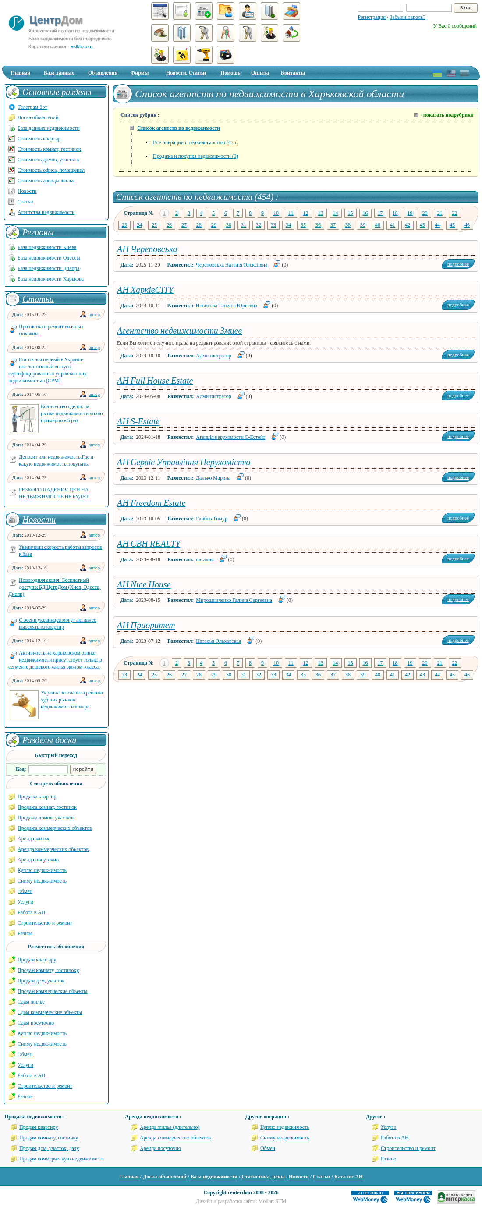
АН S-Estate (138, 421)
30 (228, 225)
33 (273, 225)
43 (422, 225)
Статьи (25, 202)
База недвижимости (214, 1177)
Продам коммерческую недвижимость (62, 1159)
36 (318, 225)
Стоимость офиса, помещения (51, 170)
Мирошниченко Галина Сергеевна (234, 600)
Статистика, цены (262, 1177)
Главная (20, 73)
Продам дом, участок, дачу (49, 1148)
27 (184, 225)
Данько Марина (213, 478)
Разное (25, 933)
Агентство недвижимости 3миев (179, 330)
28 (199, 225)
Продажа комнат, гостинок (47, 807)
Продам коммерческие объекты (52, 991)
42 (407, 225)
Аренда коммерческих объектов (53, 849)
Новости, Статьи (186, 73)
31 (243, 225)
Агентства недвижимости (46, 212)
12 (305, 213)
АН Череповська (147, 249)
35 (303, 225)
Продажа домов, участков (46, 818)
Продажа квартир (37, 797)
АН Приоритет (146, 625)
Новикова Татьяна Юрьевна (226, 305)
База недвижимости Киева (47, 247)
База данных (59, 73)
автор (94, 314)
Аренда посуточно (38, 860)
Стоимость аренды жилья (46, 181)
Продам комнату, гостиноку (48, 970)
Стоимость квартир (39, 138)
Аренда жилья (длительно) (170, 1127)
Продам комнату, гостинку (48, 1138)
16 (365, 213)
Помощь (230, 73)
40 (377, 225)
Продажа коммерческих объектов (55, 828)
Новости (27, 191)
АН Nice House (144, 584)
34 (288, 225)
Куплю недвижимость (42, 870)
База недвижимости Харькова (51, 279)
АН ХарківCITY (145, 290)
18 (395, 213)
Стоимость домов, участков (48, 160)
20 (425, 213)
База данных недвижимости (49, 128)
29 (213, 225)
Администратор (213, 355)
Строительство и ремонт (45, 923)
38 (348, 225)
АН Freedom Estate (151, 503)
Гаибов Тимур (211, 519)
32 (258, 225)
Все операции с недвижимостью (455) (195, 142)
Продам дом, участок (41, 981)
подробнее (458, 264)
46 (467, 225)
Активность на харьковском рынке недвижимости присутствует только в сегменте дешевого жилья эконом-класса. (55, 660)
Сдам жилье (31, 1002)
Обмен (25, 891)
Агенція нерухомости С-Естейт (230, 437)
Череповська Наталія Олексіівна (231, 265)
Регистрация (372, 17)
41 (392, 225)
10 (276, 213)
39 (362, 225)
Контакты (293, 73)
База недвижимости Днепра (48, 268)
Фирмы (140, 73)
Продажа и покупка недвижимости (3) (195, 156)
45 (452, 225)
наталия (204, 559)
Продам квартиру (37, 960)
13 (320, 213)
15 (350, 213)
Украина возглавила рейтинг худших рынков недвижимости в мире (72, 700)
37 (333, 225)
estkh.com (81, 46)
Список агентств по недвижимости (178, 128)
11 (291, 213)
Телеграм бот (32, 107)
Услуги (25, 902)
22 (454, 213)
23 (124, 225)
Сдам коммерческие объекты (50, 1012)
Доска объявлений (38, 117)
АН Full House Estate (155, 380)
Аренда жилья (34, 839)
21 (440, 213)
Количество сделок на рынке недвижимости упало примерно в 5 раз (72, 413)
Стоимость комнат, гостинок (49, 149)
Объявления (102, 73)
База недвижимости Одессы (49, 258)
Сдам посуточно (36, 1023)
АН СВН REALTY (148, 543)
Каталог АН (348, 1177)
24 (139, 225)
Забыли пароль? (407, 17)
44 (437, 225)
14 (335, 213)
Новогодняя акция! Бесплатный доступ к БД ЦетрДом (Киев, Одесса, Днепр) (54, 587)
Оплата (260, 73)
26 (169, 225)
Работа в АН (32, 912)
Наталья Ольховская (218, 641)
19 (410, 213)
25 (154, 225)
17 (380, 213)
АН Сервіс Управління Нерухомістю (183, 462)
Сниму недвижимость (42, 881)
